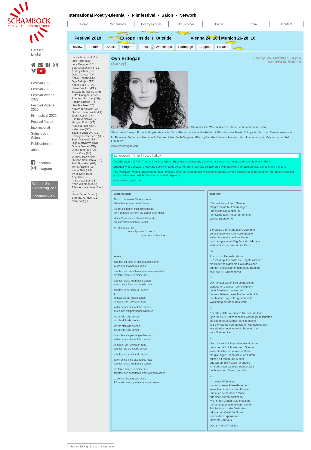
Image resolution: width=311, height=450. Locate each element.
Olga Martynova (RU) (85, 143)
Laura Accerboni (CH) (85, 57)
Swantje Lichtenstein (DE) (88, 136)
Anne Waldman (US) (84, 184)
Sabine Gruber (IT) (83, 101)
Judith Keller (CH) (83, 115)
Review (77, 47)
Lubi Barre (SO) (81, 60)
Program (128, 47)
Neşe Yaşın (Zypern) (84, 194)
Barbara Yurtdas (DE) (85, 197)
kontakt (94, 446)
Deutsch (37, 50)
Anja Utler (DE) (81, 177)
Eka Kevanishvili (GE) (85, 119)
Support (205, 47)
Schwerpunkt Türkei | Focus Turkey (137, 155)
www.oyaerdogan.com (125, 146)
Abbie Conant (80, 78)
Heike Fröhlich (80, 88)
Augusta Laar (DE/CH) (85, 125)
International (40, 127)
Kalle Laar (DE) (81, 129)
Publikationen (41, 144)
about (35, 150)
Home (84, 24)
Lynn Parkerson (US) (85, 149)
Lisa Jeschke (80, 105)
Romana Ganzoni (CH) (86, 98)
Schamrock (118, 24)
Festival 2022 (41, 83)
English (36, 54)
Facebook (41, 162)
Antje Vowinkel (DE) (84, 180)
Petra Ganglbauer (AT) (86, 95)
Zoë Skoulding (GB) (84, 163)
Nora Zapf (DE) (81, 201)
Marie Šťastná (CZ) (83, 166)
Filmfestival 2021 (44, 115)
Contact (286, 24)
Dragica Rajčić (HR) (84, 156)
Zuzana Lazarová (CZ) (85, 132)
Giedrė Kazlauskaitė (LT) (87, 112)
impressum (107, 446)
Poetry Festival (151, 24)
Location (223, 47)
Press (219, 24)
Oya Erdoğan (80, 81)
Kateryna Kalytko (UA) (85, 108)
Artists (111, 47)
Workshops (164, 47)
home (74, 446)
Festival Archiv (42, 121)
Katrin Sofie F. (80, 84)
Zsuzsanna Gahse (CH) (86, 91)
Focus (145, 47)
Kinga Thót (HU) (82, 170)
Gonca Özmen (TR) (84, 146)
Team (253, 24)
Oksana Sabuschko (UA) (87, 160)
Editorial (94, 47)
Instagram (41, 169)
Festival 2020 (41, 89)
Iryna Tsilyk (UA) (82, 173)
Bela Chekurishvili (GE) (86, 67)
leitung (84, 446)
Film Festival (185, 24)
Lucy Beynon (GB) (83, 64)
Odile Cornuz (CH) (83, 74)
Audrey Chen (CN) (83, 71)
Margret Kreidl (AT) (83, 122)
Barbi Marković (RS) (84, 139)
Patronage (185, 47)
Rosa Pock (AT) (81, 153)
